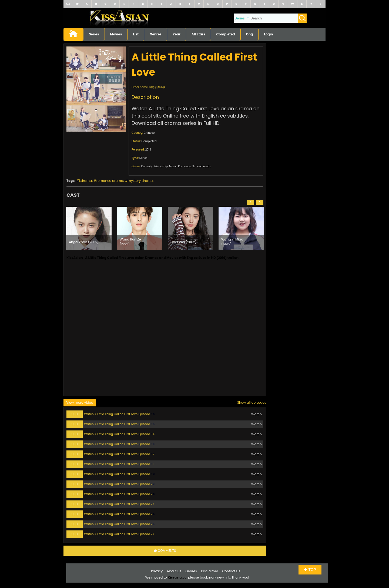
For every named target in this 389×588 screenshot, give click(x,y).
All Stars (198, 34)
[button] (250, 202)
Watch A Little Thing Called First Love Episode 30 (119, 474)
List (136, 34)
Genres (156, 34)
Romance (184, 166)
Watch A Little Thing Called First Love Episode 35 (119, 424)
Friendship (161, 166)
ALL (68, 4)
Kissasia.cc (177, 577)
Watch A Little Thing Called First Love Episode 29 (119, 484)
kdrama (85, 180)
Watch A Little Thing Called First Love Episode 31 (118, 464)
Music (173, 166)
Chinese (149, 133)
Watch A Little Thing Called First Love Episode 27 (119, 504)
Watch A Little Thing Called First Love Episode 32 (119, 454)
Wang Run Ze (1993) (130, 241)
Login (268, 34)
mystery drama (140, 180)
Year (176, 34)
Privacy (157, 571)
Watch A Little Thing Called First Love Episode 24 (119, 534)
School (197, 166)
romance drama (109, 180)
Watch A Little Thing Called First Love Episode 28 (119, 494)
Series (94, 34)
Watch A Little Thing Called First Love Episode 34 (119, 434)
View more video (79, 402)
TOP (310, 569)
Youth (206, 166)
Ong (249, 34)
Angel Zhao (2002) (84, 242)
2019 (148, 150)
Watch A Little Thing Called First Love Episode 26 (119, 514)
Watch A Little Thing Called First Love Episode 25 (119, 524)
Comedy (147, 166)
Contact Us (231, 571)
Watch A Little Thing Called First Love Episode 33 (119, 444)
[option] (89, 228)
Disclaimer (209, 571)
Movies (116, 34)
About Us (174, 571)
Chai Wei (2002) (183, 242)
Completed (225, 34)
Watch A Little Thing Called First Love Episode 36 (119, 414)
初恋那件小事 (157, 87)
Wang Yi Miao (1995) (232, 241)
